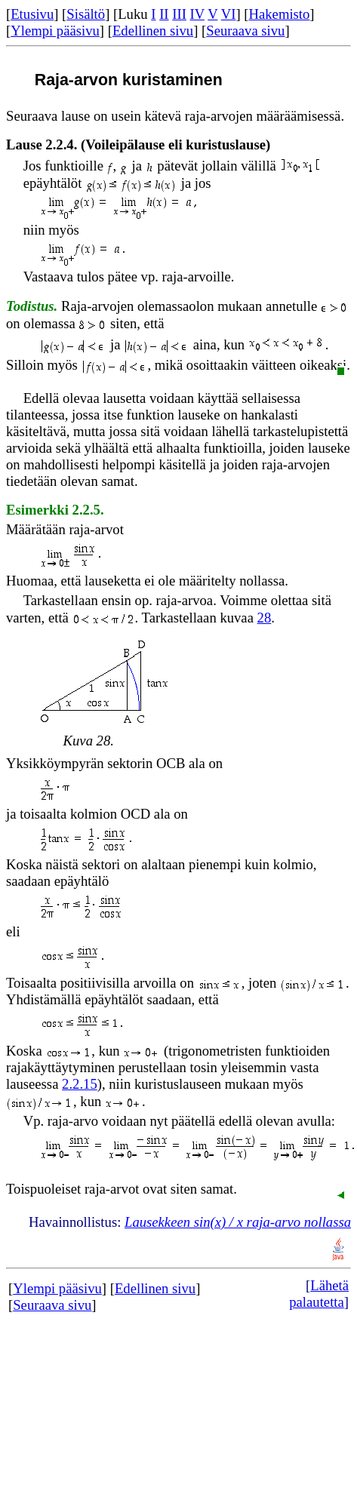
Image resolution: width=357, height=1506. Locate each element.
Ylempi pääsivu (55, 30)
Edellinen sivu (152, 30)
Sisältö (85, 14)
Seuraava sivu (245, 30)
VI (228, 14)
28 (264, 617)
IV (197, 14)
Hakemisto (279, 14)
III (179, 14)
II (163, 14)
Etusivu (32, 14)
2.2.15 (79, 1084)
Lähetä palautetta (319, 1293)
